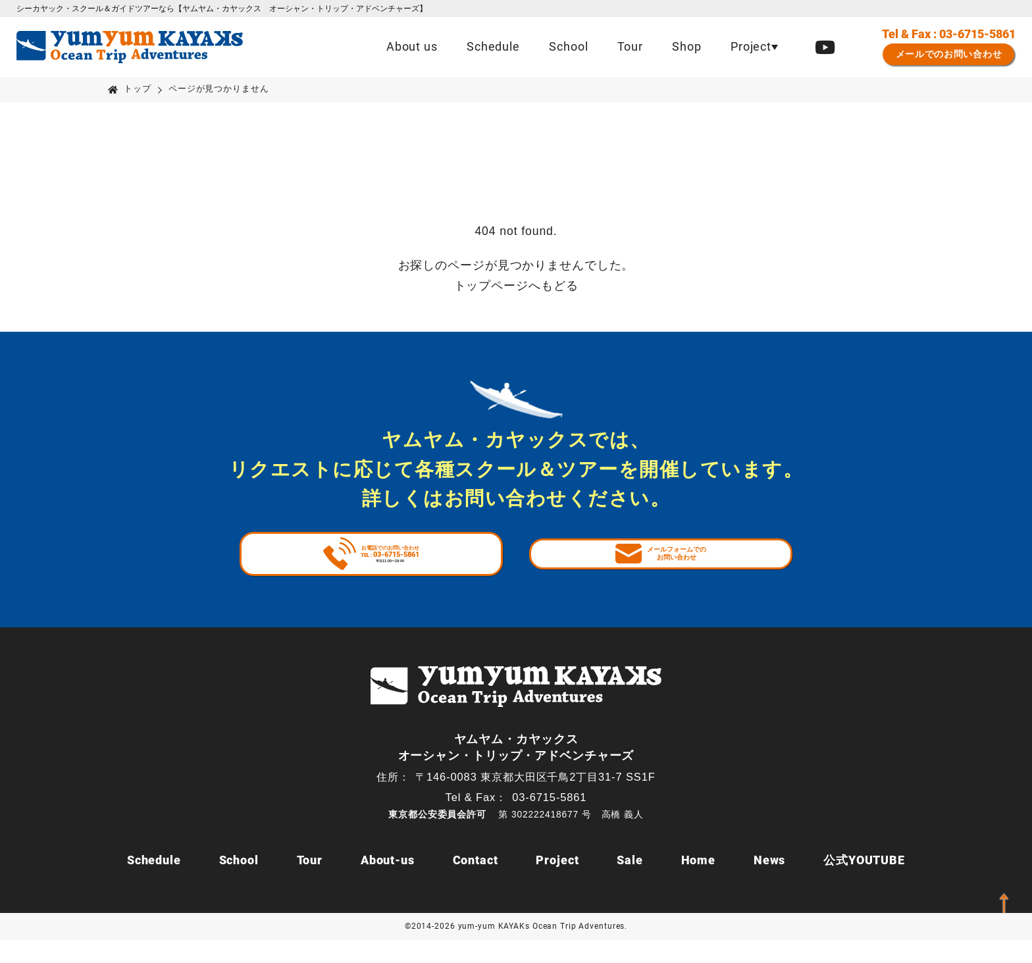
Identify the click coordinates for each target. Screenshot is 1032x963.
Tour (630, 46)
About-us (388, 883)
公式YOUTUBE (864, 883)
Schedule (493, 46)
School (568, 46)
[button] (754, 47)
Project (557, 883)
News (770, 883)
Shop (687, 46)
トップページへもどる (516, 285)
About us (412, 46)
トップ (137, 88)
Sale (630, 883)
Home (698, 883)
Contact (475, 883)
